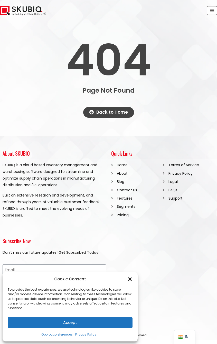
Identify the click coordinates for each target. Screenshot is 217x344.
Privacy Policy (85, 334)
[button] (130, 279)
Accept (70, 322)
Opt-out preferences (57, 334)
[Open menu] (212, 10)
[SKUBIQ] (23, 11)
